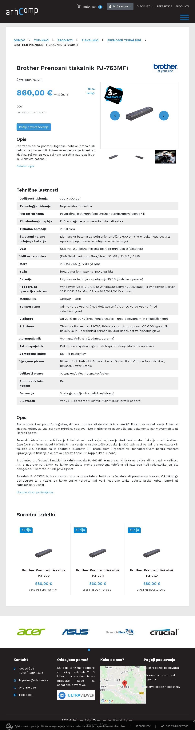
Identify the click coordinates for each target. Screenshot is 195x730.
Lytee (128, 720)
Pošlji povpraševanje (34, 127)
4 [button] (106, 650)
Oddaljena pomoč (72, 660)
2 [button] (95, 650)
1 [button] (89, 650)
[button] (120, 6)
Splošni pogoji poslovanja (161, 668)
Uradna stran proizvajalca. (35, 492)
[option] (139, 115)
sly (89, 720)
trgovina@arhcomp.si (34, 680)
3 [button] (100, 650)
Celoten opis (25, 166)
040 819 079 (27, 687)
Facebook (26, 695)
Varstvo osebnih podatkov (162, 687)
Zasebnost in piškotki (107, 720)
